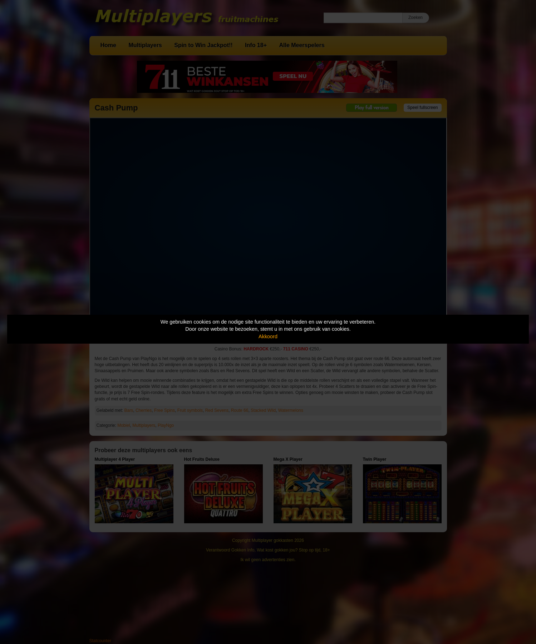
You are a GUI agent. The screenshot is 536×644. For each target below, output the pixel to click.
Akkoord (268, 336)
